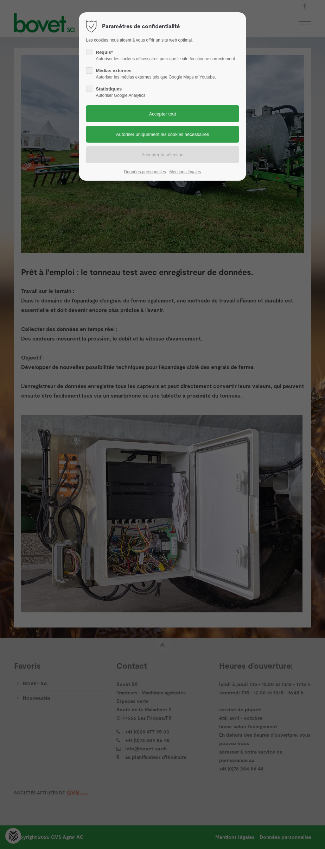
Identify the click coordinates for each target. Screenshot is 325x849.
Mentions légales (185, 171)
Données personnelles (145, 171)
